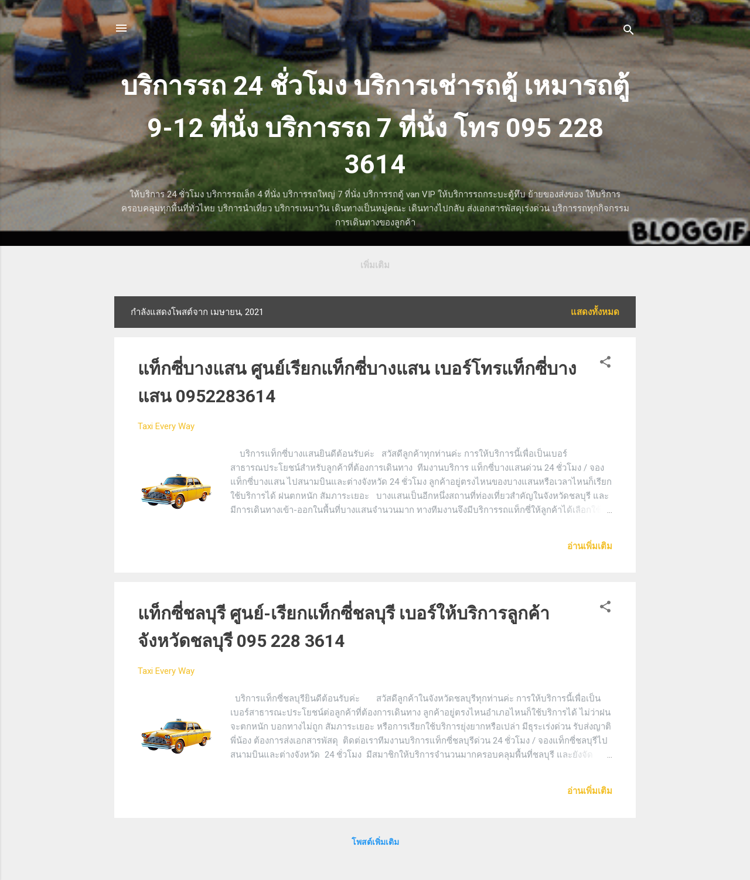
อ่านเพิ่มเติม (589, 546)
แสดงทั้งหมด (595, 312)
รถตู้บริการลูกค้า (303, 265)
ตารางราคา (378, 265)
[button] (605, 364)
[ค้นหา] (629, 32)
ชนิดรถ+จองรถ (449, 265)
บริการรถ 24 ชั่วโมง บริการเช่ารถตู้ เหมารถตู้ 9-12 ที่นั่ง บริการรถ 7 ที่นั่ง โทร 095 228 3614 (375, 125)
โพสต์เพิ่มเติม (375, 842)
